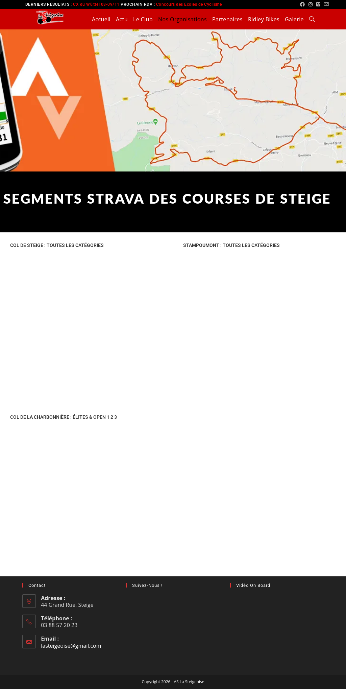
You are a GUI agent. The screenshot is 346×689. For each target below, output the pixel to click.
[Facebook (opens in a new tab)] (302, 4)
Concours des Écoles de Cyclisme (189, 4)
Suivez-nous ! (147, 585)
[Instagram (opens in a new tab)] (311, 4)
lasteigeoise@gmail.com (71, 645)
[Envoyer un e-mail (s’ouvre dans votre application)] (325, 4)
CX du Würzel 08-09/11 (96, 4)
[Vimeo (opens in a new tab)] (318, 4)
